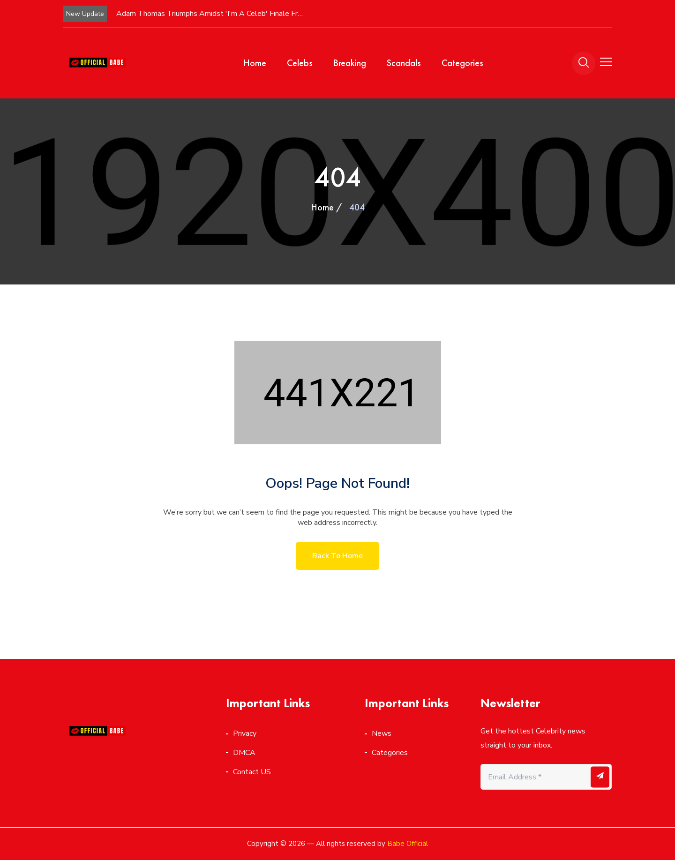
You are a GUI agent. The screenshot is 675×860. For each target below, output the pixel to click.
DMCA (244, 753)
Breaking (349, 63)
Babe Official (407, 843)
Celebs (300, 63)
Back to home (337, 556)
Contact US (252, 772)
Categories (462, 63)
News (381, 733)
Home (254, 63)
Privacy (244, 733)
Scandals (404, 63)
